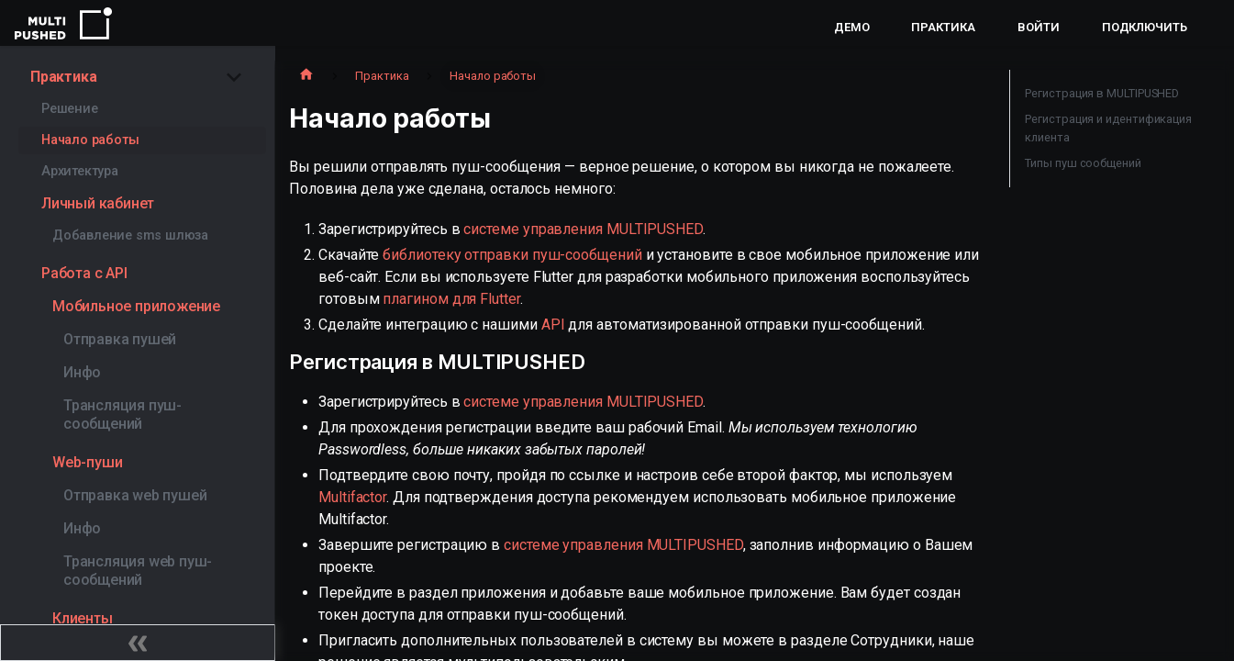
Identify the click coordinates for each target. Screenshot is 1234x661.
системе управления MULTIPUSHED (583, 229)
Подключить (1144, 27)
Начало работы (90, 140)
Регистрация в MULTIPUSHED (1102, 93)
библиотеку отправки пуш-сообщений (512, 254)
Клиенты (82, 618)
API (553, 324)
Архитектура (79, 171)
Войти (1038, 27)
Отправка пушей (119, 339)
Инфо (82, 372)
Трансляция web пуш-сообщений (137, 570)
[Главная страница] (306, 76)
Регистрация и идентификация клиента (1108, 128)
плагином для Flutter (451, 299)
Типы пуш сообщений (1083, 163)
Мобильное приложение (136, 306)
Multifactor (352, 497)
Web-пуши (87, 462)
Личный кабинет (97, 203)
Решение (69, 109)
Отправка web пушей (134, 495)
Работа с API (84, 273)
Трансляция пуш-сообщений (122, 414)
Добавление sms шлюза (130, 235)
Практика (942, 27)
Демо (852, 27)
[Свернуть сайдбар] (137, 642)
